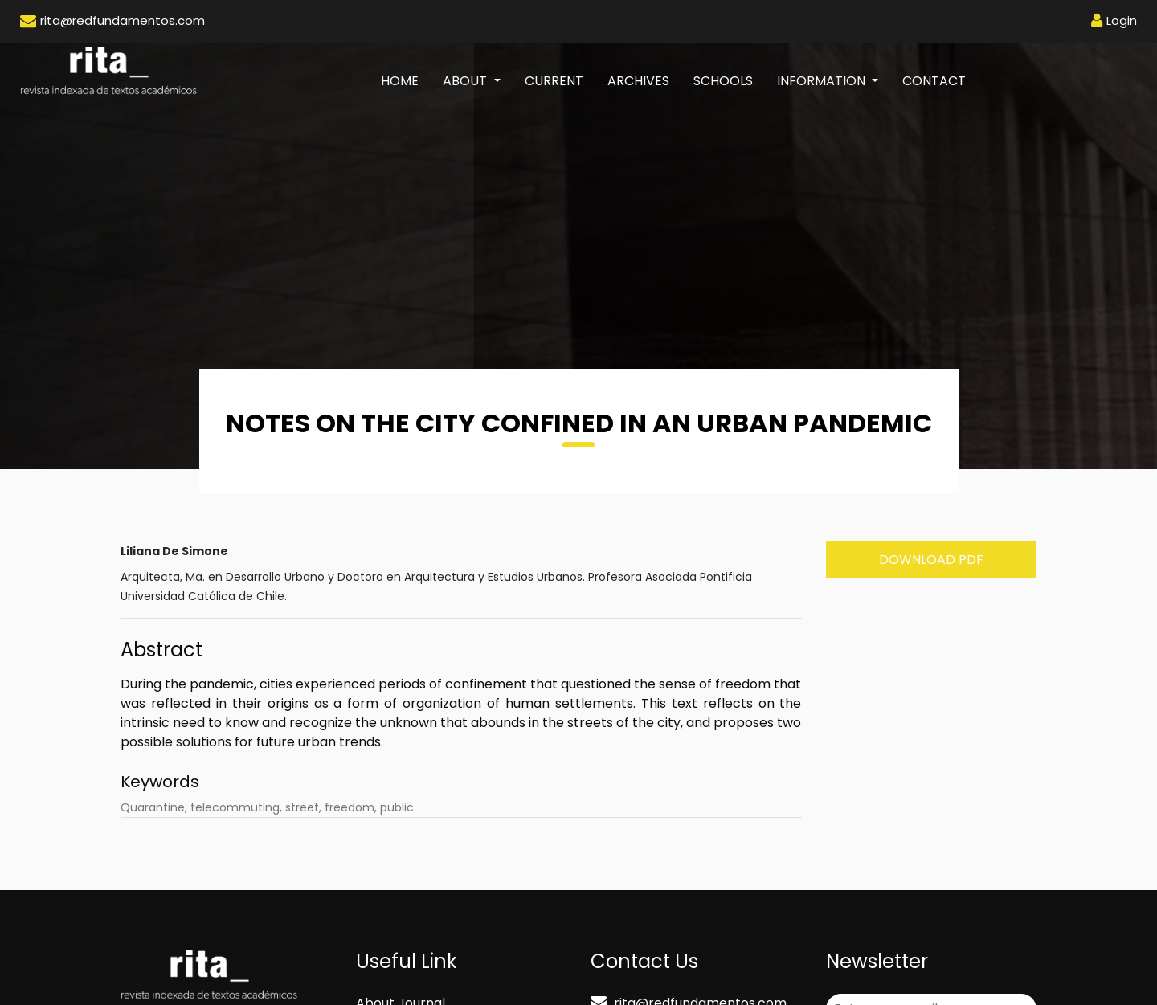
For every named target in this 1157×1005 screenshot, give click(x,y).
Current (554, 80)
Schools (723, 80)
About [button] (466, 80)
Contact (934, 80)
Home (406, 80)
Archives (638, 80)
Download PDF (931, 559)
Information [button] (823, 80)
